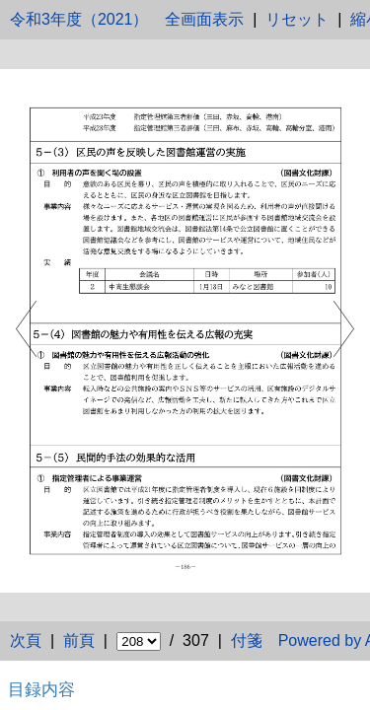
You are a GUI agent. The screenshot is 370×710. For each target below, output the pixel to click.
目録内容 (41, 689)
